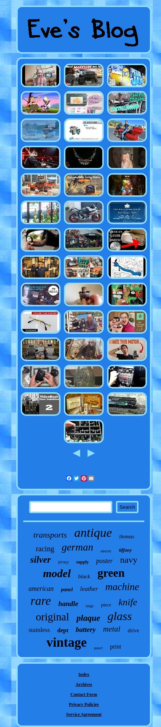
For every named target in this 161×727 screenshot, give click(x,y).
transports (50, 534)
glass (119, 616)
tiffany (125, 550)
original (52, 617)
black (84, 576)
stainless (39, 629)
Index (83, 674)
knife (128, 602)
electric (105, 551)
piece (106, 604)
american (41, 588)
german (77, 547)
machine (122, 586)
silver (40, 560)
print (115, 646)
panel (67, 589)
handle (68, 603)
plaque (88, 618)
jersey (63, 562)
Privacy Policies (84, 704)
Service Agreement (84, 714)
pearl (98, 648)
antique (93, 532)
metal (111, 629)
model (57, 573)
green (110, 572)
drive (133, 630)
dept (62, 630)
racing (45, 549)
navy (128, 560)
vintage (67, 642)
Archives (83, 684)
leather (89, 588)
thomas (126, 536)
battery (86, 629)
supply (82, 562)
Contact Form (84, 694)
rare (40, 600)
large (90, 605)
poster (104, 561)
